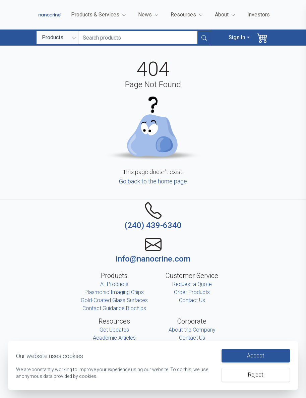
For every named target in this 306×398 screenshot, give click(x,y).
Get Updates (114, 330)
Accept (255, 355)
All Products (114, 284)
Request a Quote (192, 284)
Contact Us (192, 300)
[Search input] (138, 37)
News (149, 14)
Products (52, 37)
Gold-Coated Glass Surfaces (114, 300)
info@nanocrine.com (153, 259)
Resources (187, 14)
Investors (258, 14)
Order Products (192, 292)
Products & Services (99, 14)
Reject (255, 375)
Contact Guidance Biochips (114, 308)
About (226, 14)
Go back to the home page (153, 181)
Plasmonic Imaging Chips (114, 292)
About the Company (192, 330)
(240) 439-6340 (153, 225)
